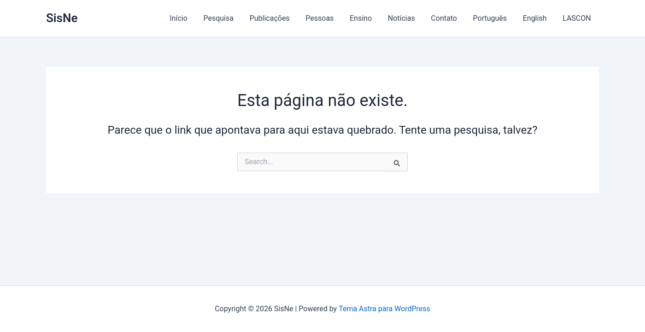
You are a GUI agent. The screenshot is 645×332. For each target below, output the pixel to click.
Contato (448, 18)
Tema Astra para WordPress (384, 308)
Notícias (407, 18)
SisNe (61, 18)
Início (190, 18)
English (537, 18)
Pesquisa (229, 18)
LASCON (577, 18)
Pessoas (328, 18)
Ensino (368, 18)
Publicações (279, 18)
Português (493, 18)
